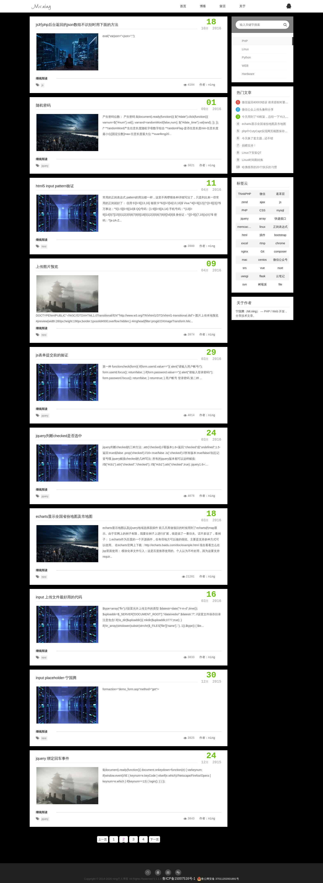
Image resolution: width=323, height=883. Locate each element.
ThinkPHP (244, 193)
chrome (280, 243)
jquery (45, 165)
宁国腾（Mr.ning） (248, 311)
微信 (262, 193)
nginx (244, 251)
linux (263, 226)
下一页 (154, 839)
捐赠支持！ (249, 145)
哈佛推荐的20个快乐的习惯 (259, 167)
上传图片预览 (47, 267)
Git (262, 251)
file (280, 284)
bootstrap (280, 235)
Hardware (248, 74)
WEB (245, 65)
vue (262, 268)
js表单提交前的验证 (52, 355)
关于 (242, 6)
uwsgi (244, 276)
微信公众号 (280, 259)
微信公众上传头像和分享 (258, 109)
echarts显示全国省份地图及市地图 (64, 516)
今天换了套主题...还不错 (257, 138)
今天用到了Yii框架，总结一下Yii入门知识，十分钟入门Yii (278, 116)
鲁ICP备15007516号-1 (178, 878)
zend (244, 202)
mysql (280, 210)
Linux (245, 49)
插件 (262, 235)
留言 (223, 6)
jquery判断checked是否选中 (59, 436)
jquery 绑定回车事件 (52, 758)
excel (244, 243)
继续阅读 (41, 78)
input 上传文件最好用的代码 (59, 597)
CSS (263, 210)
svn (244, 284)
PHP (245, 41)
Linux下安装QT (251, 152)
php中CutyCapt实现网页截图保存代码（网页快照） (275, 131)
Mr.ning (41, 6)
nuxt (280, 268)
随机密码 (43, 105)
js (42, 85)
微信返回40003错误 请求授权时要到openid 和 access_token (280, 102)
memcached (245, 226)
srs (245, 268)
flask (263, 276)
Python (246, 57)
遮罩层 (280, 193)
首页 (183, 6)
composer (280, 251)
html (44, 246)
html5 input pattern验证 (55, 186)
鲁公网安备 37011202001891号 (218, 879)
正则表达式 (280, 226)
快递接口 (280, 218)
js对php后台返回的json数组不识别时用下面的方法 (77, 25)
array (262, 218)
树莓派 (262, 284)
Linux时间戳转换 (252, 160)
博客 (203, 6)
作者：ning (207, 84)
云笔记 (280, 276)
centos (262, 259)
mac (244, 259)
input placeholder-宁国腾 (56, 678)
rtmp (262, 243)
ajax (262, 202)
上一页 (102, 839)
